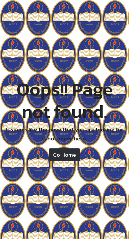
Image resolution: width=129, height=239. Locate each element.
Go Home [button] (64, 155)
